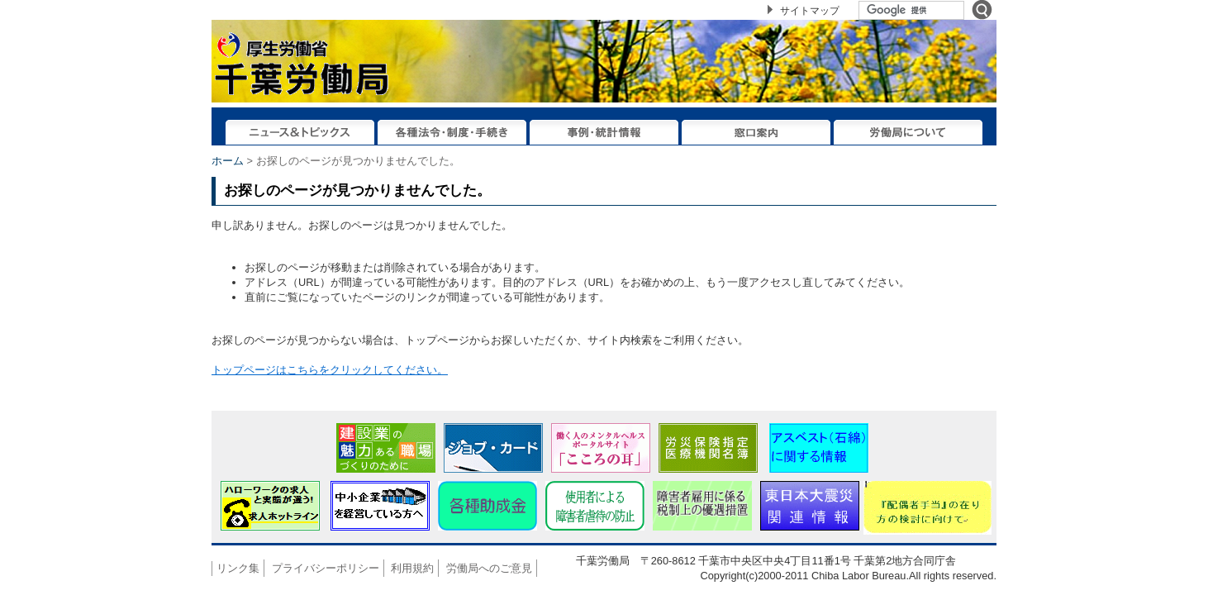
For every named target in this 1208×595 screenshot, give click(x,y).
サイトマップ (809, 11)
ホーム (228, 161)
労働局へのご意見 (489, 568)
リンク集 (237, 568)
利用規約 (412, 568)
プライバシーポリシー (325, 568)
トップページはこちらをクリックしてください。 (330, 370)
